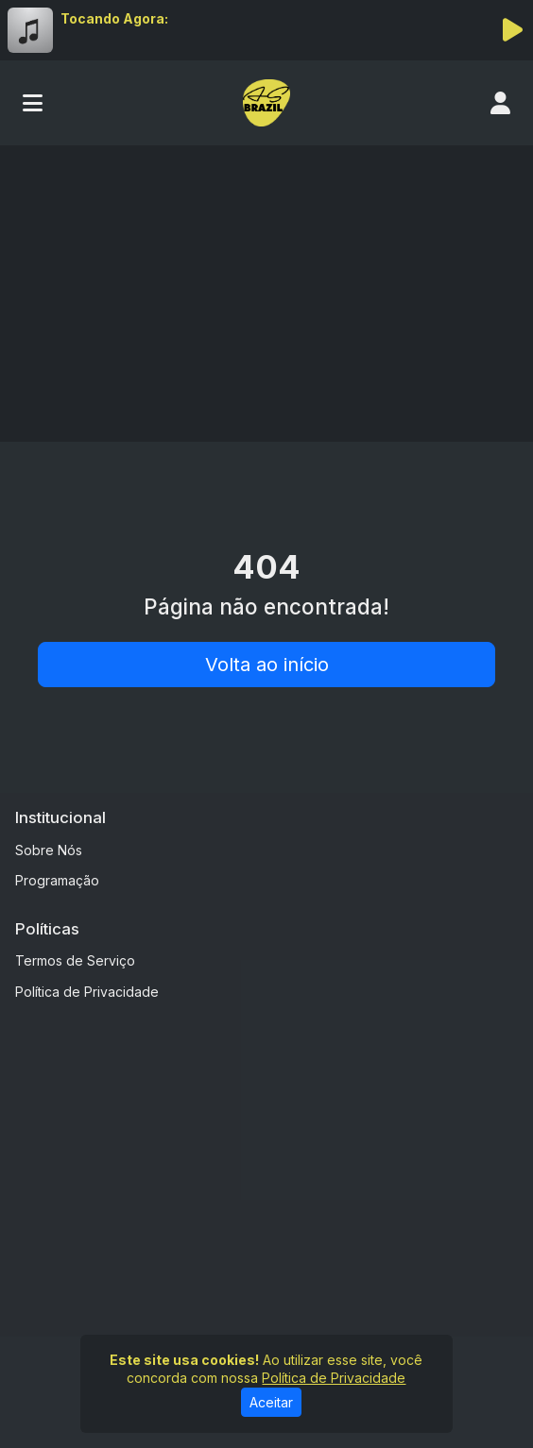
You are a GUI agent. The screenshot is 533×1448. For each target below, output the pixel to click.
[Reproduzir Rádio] (512, 30)
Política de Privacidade (87, 992)
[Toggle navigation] (32, 103)
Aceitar (271, 1402)
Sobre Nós (48, 850)
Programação (57, 880)
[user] (500, 103)
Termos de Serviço (75, 960)
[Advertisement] (266, 287)
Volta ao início (267, 664)
